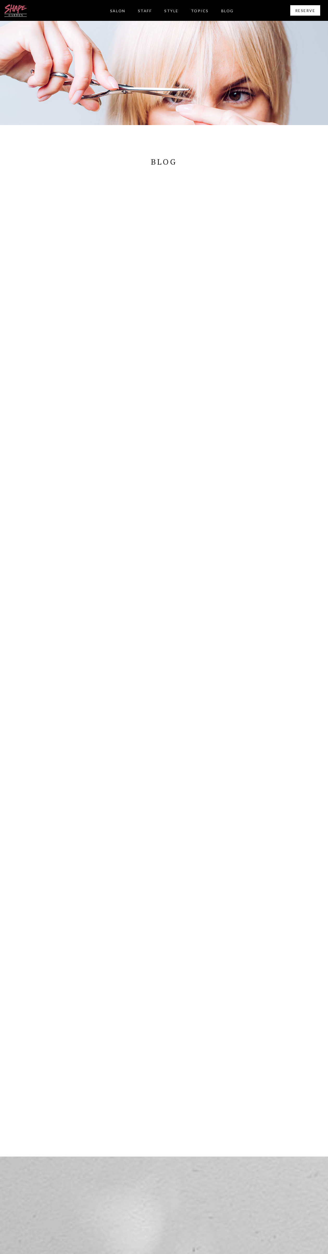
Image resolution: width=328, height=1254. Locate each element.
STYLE (171, 11)
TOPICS (200, 11)
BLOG (227, 11)
